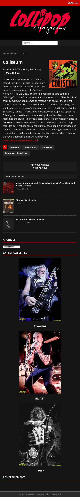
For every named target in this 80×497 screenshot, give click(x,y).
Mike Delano (30, 147)
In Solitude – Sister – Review (30, 219)
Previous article (40, 165)
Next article (40, 168)
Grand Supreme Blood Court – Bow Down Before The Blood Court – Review (45, 184)
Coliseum (14, 147)
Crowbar (40, 326)
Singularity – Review (26, 200)
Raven (40, 471)
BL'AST (40, 398)
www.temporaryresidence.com (20, 140)
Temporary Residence (16, 153)
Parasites (47, 147)
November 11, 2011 (15, 53)
